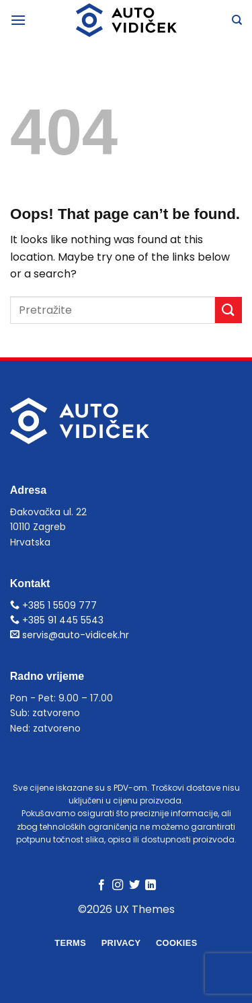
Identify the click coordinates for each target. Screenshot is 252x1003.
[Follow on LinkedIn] (150, 885)
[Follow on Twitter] (134, 885)
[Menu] (18, 19)
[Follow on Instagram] (117, 885)
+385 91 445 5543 (56, 620)
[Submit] (228, 310)
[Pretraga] (237, 20)
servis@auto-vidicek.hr (69, 635)
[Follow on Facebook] (101, 885)
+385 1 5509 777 (53, 605)
